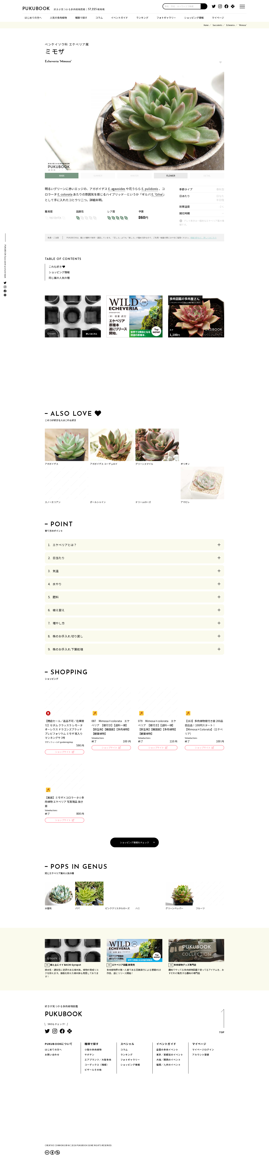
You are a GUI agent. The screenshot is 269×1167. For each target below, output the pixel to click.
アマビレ (185, 502)
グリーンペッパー (174, 909)
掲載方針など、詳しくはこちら (203, 237)
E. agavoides (116, 188)
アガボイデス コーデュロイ (104, 463)
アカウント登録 (200, 1055)
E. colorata (65, 194)
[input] (182, 6)
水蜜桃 (48, 909)
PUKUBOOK (41, 9)
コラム (99, 17)
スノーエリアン (53, 502)
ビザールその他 (93, 1070)
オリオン (185, 463)
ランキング (142, 17)
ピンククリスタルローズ (117, 909)
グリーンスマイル (144, 463)
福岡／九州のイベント (168, 1065)
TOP (221, 1023)
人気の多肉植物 (58, 17)
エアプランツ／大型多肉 (98, 1060)
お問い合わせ (52, 1055)
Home (206, 25)
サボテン (89, 1055)
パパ (77, 909)
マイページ (218, 17)
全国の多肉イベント (167, 1050)
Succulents (217, 25)
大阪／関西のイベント (168, 1060)
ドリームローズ (143, 502)
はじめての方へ (33, 17)
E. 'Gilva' (157, 194)
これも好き (57, 266)
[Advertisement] (134, 375)
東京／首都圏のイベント (169, 1055)
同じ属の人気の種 (59, 278)
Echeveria (230, 25)
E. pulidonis (150, 188)
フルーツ (200, 909)
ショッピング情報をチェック (134, 843)
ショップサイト (62, 752)
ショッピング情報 (194, 17)
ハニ (137, 909)
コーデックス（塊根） (97, 1065)
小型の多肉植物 (93, 1050)
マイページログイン (203, 1050)
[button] (204, 6)
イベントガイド (119, 17)
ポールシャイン (98, 502)
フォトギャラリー (166, 17)
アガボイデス (51, 463)
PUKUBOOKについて (58, 1045)
